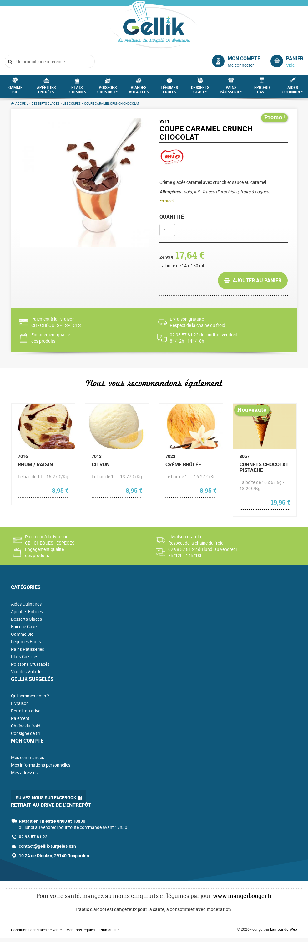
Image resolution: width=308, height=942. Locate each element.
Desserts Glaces (200, 91)
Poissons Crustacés (107, 91)
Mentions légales (80, 929)
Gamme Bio (15, 91)
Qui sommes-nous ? (30, 696)
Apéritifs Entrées (46, 91)
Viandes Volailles (139, 91)
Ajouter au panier (257, 280)
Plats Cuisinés (77, 91)
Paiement (20, 718)
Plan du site (109, 929)
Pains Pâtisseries (231, 91)
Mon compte (244, 58)
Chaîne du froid (25, 726)
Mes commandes (27, 757)
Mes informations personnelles (40, 765)
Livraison (20, 703)
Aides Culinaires (292, 91)
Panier (294, 58)
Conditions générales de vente (36, 929)
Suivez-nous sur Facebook (46, 797)
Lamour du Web (283, 929)
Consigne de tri (25, 733)
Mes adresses (24, 772)
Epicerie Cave (262, 91)
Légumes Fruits (169, 91)
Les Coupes (72, 103)
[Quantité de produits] (167, 230)
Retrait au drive (25, 711)
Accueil (21, 103)
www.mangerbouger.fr (242, 896)
